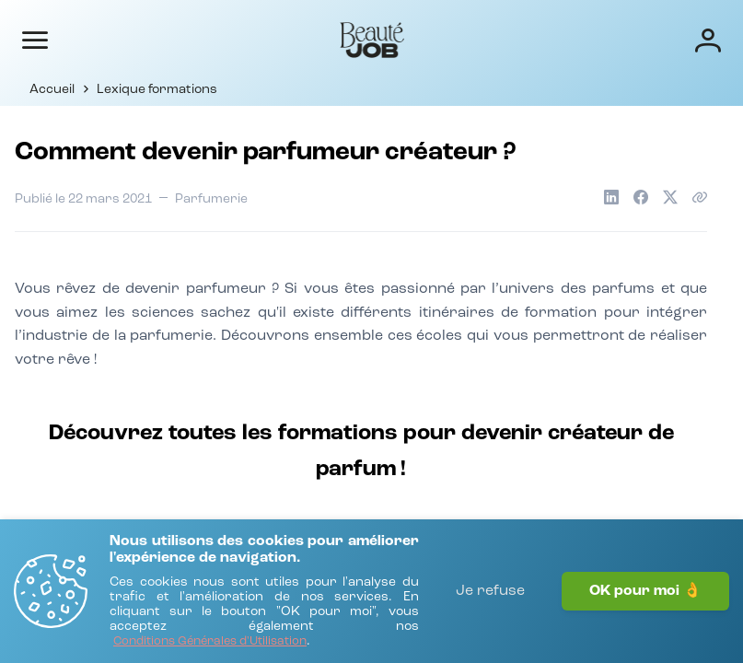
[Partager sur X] (670, 197)
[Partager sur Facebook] (640, 197)
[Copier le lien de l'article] (699, 197)
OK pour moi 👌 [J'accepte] (645, 591)
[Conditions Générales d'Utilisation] (210, 642)
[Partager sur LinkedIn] (611, 197)
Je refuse (490, 591)
